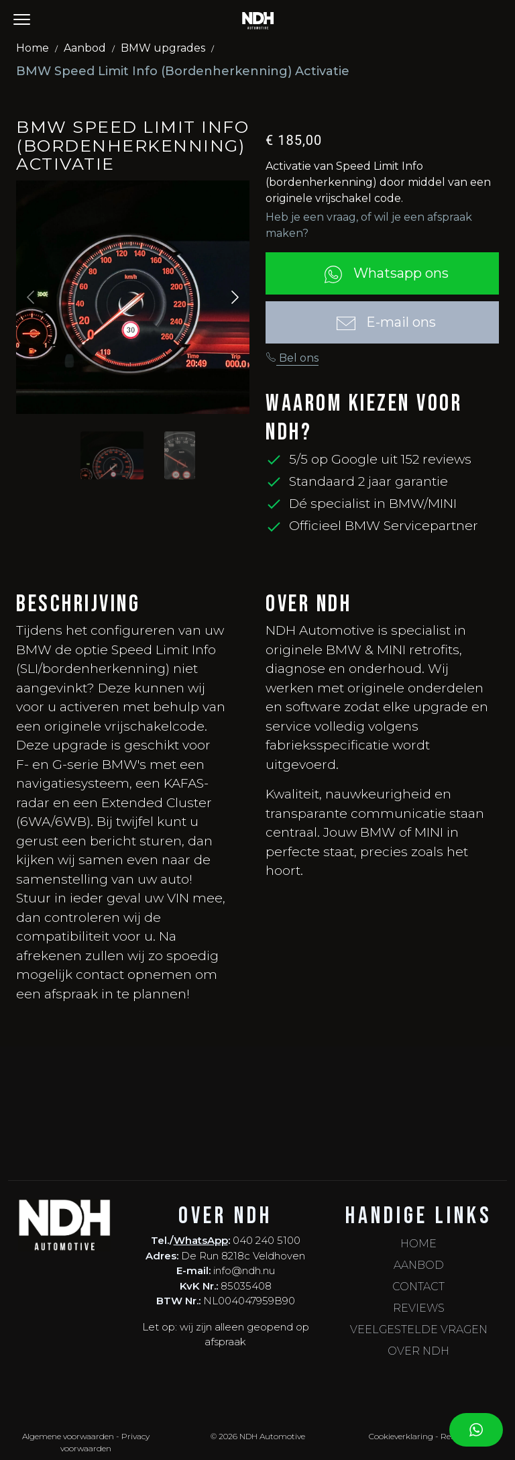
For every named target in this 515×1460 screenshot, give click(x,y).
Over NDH (418, 1351)
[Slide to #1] (112, 455)
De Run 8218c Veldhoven (243, 1255)
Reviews (419, 1308)
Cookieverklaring (401, 1436)
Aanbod (85, 48)
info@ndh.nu (244, 1270)
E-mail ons (382, 323)
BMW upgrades (163, 48)
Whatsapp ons (383, 274)
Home (32, 48)
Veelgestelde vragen (419, 1329)
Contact (418, 1286)
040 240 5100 (266, 1240)
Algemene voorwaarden (68, 1436)
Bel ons (292, 358)
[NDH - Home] (258, 20)
